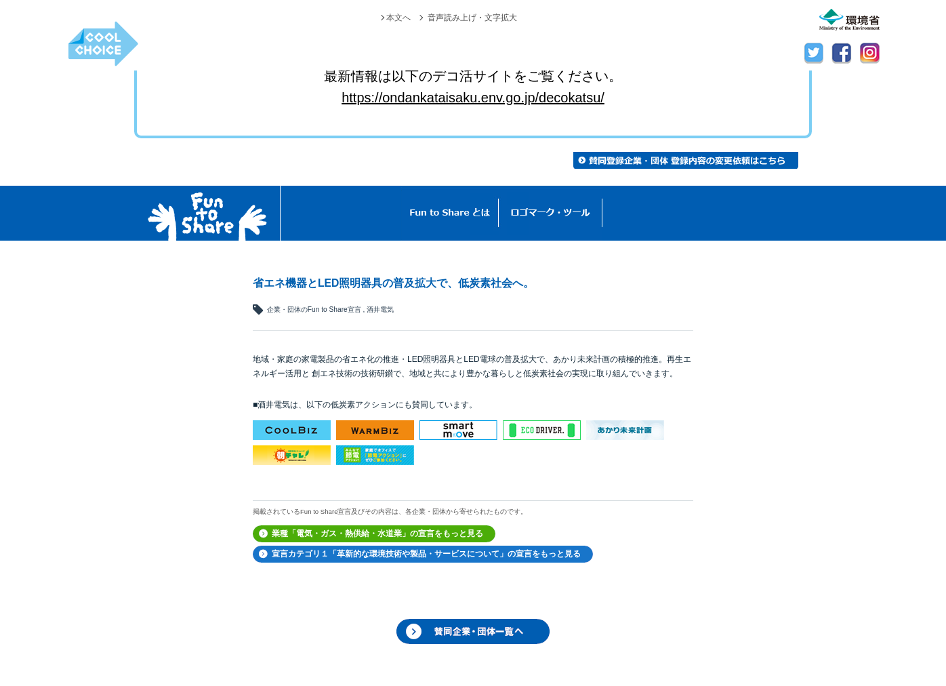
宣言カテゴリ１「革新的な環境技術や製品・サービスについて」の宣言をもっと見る (426, 554)
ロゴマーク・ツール (550, 213)
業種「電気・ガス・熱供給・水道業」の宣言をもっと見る (377, 533)
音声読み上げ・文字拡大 (472, 17)
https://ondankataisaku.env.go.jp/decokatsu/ (473, 97)
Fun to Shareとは (450, 213)
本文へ (398, 17)
